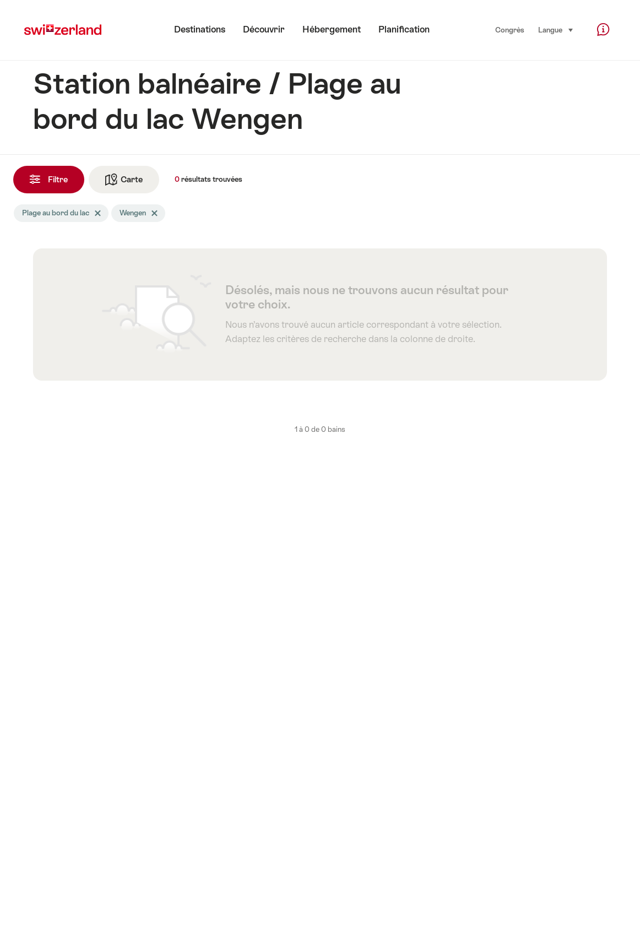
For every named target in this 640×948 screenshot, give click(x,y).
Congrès (509, 30)
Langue (556, 29)
